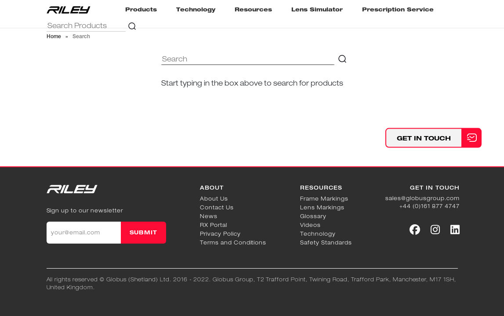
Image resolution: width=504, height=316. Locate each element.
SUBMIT (144, 232)
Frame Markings (324, 198)
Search (81, 37)
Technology (195, 9)
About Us (214, 198)
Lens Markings (322, 207)
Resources (253, 9)
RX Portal (213, 225)
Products (141, 9)
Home (54, 37)
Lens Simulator (317, 9)
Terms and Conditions (233, 242)
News (209, 216)
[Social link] (415, 229)
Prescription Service (398, 9)
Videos (310, 225)
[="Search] (86, 26)
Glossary (313, 216)
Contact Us (217, 207)
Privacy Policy (220, 233)
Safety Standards (326, 242)
